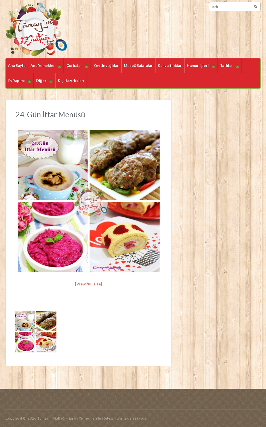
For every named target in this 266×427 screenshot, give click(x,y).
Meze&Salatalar (138, 65)
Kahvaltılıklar (170, 65)
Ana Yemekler (44, 68)
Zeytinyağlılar (106, 65)
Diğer (43, 83)
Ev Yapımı (18, 83)
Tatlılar (228, 68)
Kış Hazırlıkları (71, 80)
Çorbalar (76, 68)
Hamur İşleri (199, 68)
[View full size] (88, 283)
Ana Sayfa (16, 65)
